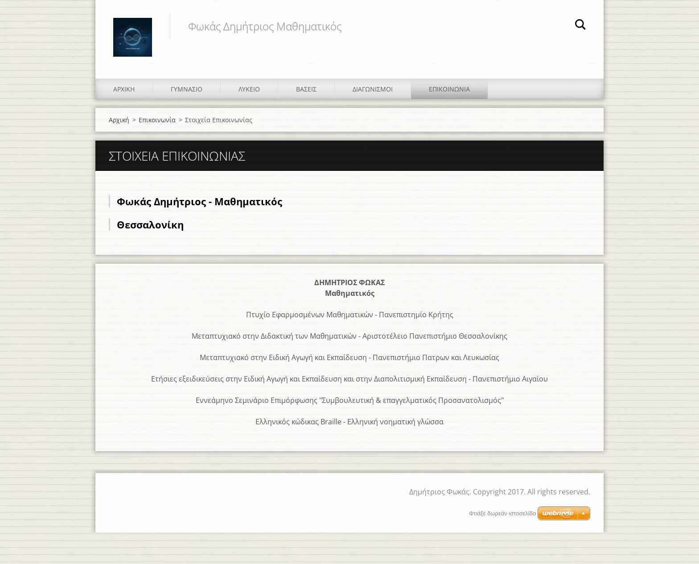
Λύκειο (249, 89)
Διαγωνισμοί (373, 89)
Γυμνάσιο (186, 89)
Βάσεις (306, 89)
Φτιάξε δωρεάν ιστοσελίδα (502, 513)
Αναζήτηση (580, 26)
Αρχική (124, 89)
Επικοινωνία (449, 89)
